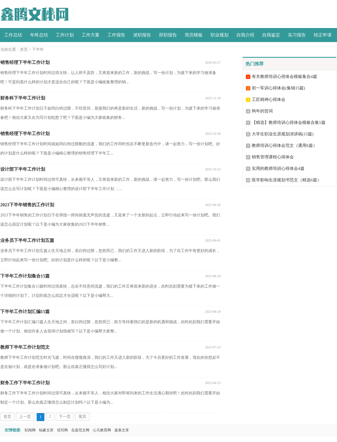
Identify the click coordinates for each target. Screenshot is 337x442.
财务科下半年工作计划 (22, 98)
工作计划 (65, 35)
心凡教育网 (102, 430)
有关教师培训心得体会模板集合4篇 (284, 76)
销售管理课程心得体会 (273, 157)
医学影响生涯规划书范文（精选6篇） (286, 180)
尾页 (82, 417)
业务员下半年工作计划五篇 (27, 240)
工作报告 (116, 35)
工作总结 (13, 35)
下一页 (65, 417)
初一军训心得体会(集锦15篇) (278, 88)
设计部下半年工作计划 (22, 169)
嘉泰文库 (121, 430)
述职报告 (142, 35)
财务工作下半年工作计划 (25, 382)
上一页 (25, 417)
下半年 (38, 49)
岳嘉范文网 (80, 430)
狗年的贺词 (262, 111)
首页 (24, 49)
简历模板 (194, 35)
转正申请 (323, 35)
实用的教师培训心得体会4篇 (278, 168)
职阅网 (30, 430)
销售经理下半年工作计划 (25, 62)
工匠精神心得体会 (268, 99)
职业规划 (219, 35)
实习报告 (297, 35)
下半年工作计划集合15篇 (25, 276)
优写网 (62, 430)
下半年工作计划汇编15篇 (25, 311)
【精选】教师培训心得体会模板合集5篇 (289, 122)
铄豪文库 (46, 430)
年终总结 (39, 35)
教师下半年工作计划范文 (25, 347)
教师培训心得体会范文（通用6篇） (284, 145)
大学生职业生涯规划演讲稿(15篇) (282, 134)
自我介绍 (245, 35)
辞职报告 (168, 35)
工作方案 (91, 35)
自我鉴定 (271, 35)
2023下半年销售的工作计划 (27, 204)
